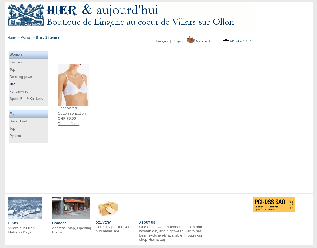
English (179, 41)
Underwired (67, 108)
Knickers (16, 62)
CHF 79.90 (67, 118)
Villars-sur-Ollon (21, 228)
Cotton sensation (72, 113)
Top (12, 69)
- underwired (19, 91)
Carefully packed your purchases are (114, 229)
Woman (26, 37)
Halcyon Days (19, 232)
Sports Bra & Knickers (26, 98)
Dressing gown (20, 76)
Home (12, 37)
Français (162, 41)
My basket (203, 41)
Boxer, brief (18, 121)
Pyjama (15, 135)
